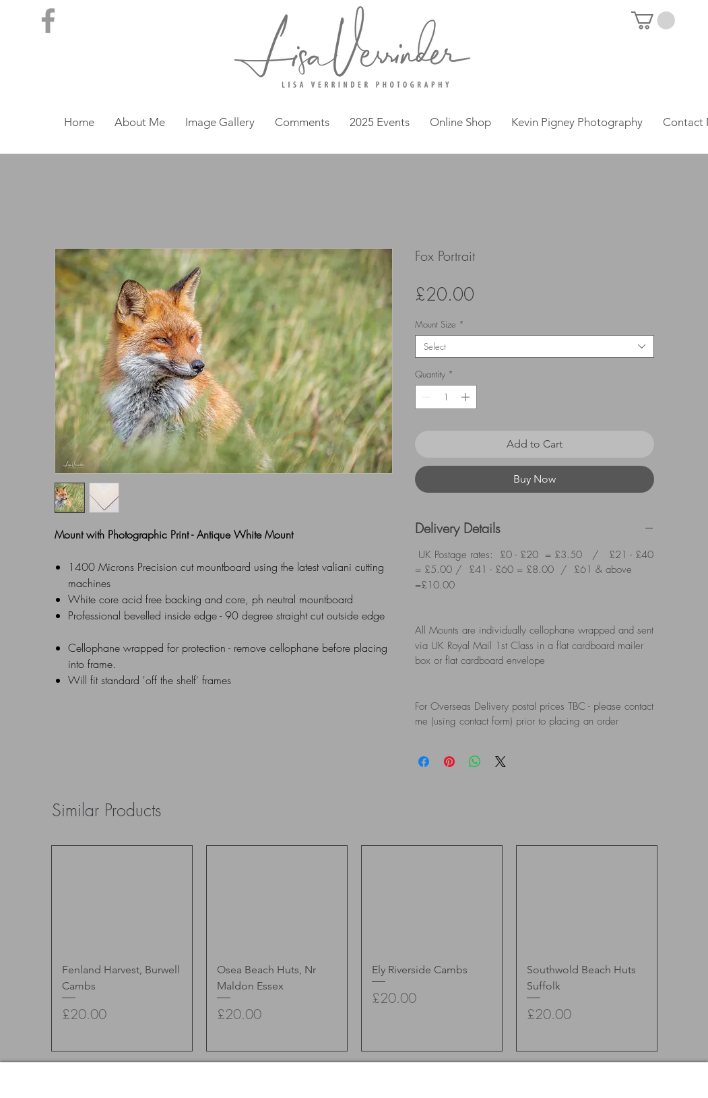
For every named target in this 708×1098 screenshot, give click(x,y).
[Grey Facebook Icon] (48, 20)
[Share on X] (500, 762)
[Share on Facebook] (424, 762)
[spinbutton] (445, 397)
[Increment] (467, 397)
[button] (653, 20)
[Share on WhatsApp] (475, 762)
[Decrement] (425, 397)
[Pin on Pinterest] (449, 762)
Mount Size (439, 324)
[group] (354, 948)
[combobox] (534, 346)
